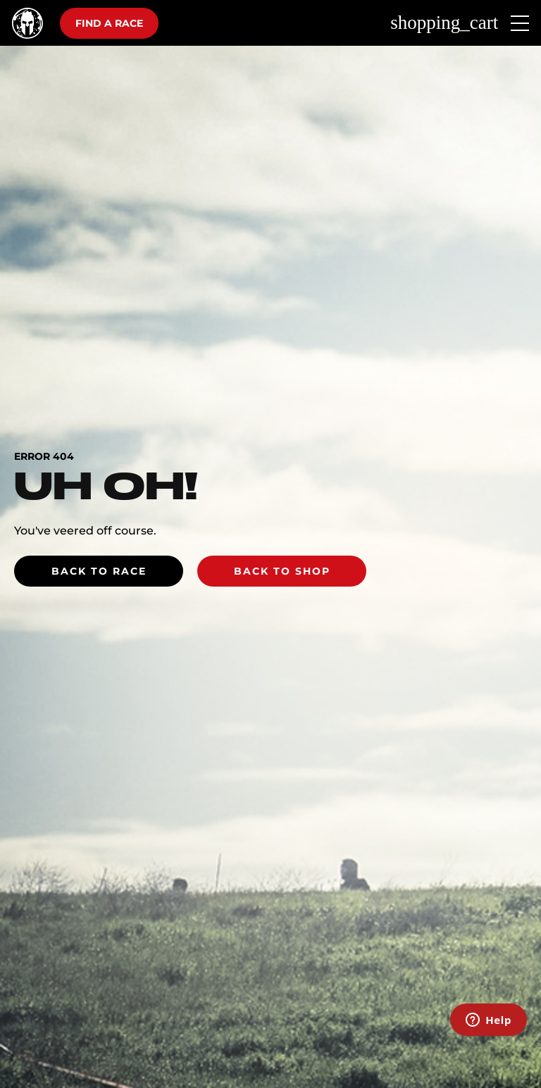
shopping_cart (444, 22)
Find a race (109, 23)
